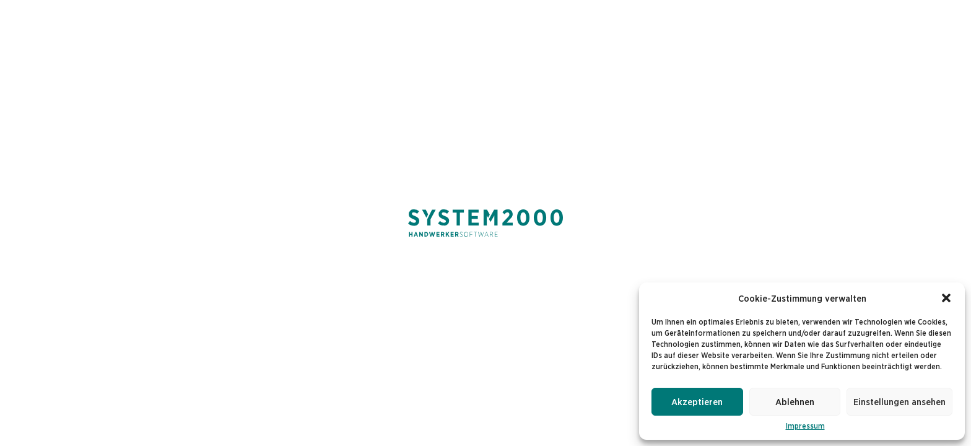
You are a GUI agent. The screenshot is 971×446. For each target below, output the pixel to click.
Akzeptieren (697, 402)
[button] (946, 298)
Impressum (805, 426)
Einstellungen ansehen (899, 402)
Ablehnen (794, 402)
